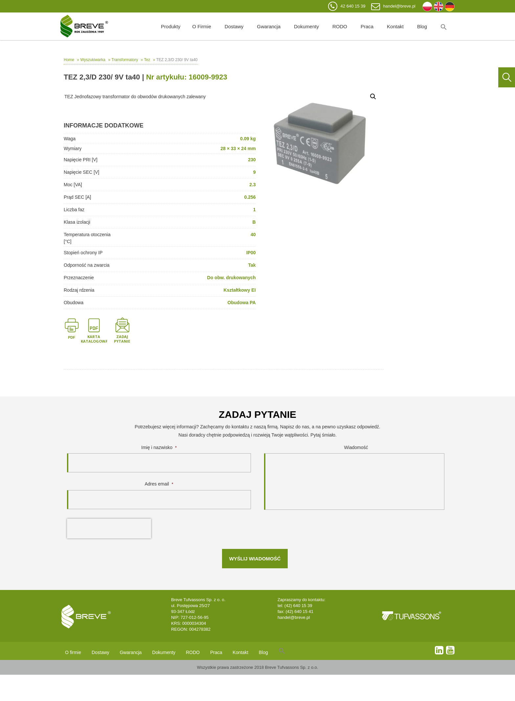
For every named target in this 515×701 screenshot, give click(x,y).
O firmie (201, 26)
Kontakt (395, 26)
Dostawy (234, 26)
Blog (422, 26)
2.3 (252, 184)
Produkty (170, 26)
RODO (339, 26)
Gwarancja (268, 26)
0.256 (250, 197)
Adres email (159, 483)
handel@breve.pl (399, 6)
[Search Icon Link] (444, 26)
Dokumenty (306, 26)
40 (253, 234)
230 (252, 159)
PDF (71, 337)
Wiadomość (356, 447)
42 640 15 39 (353, 6)
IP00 (251, 252)
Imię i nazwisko (159, 447)
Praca (367, 26)
